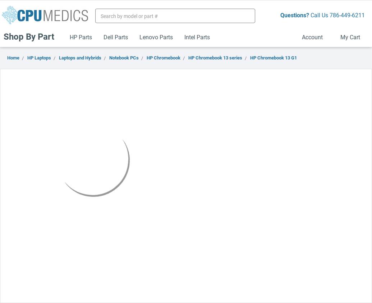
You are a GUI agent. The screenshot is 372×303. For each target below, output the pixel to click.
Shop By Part (32, 36)
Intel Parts (197, 37)
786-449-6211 (347, 15)
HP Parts (81, 37)
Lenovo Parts (156, 37)
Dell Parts (116, 37)
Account (315, 37)
